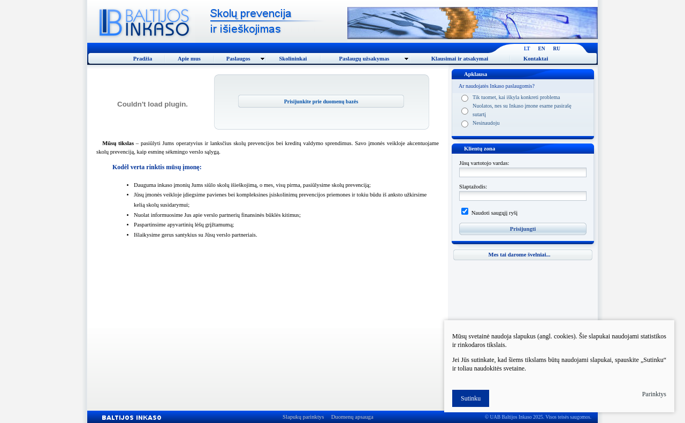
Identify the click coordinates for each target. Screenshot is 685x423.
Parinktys (654, 394)
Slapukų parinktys (303, 417)
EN (541, 48)
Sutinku (471, 398)
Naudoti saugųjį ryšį (493, 213)
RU (556, 48)
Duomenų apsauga (352, 417)
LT (527, 48)
